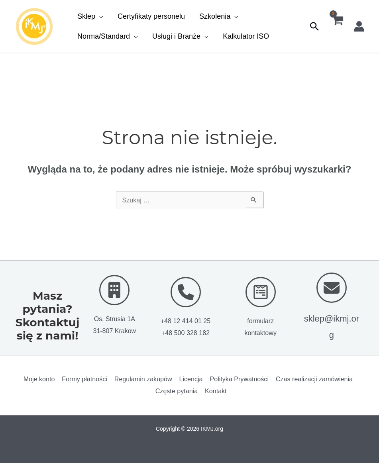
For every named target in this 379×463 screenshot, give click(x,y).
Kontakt (215, 390)
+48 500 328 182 (185, 332)
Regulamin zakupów (143, 378)
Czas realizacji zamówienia (311, 378)
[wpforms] (260, 292)
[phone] (186, 292)
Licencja (190, 378)
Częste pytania (177, 390)
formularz (260, 320)
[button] (90, 16)
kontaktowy (261, 332)
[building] (114, 290)
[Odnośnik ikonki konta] (359, 26)
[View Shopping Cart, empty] (337, 26)
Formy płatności (85, 378)
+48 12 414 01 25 (185, 320)
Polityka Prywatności (237, 378)
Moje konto (41, 378)
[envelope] (331, 287)
